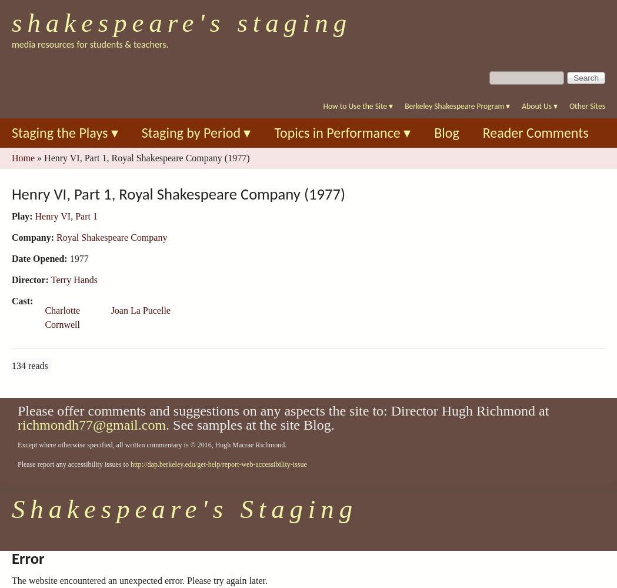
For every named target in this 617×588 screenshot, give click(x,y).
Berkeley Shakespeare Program (457, 106)
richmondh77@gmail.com (92, 425)
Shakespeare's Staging (182, 23)
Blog (446, 132)
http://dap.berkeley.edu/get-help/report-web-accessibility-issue (219, 464)
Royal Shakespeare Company (111, 237)
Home (23, 158)
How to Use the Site (358, 106)
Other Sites (587, 106)
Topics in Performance (342, 132)
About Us (540, 106)
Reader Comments (536, 132)
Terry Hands (74, 280)
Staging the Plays (65, 132)
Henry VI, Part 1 (66, 216)
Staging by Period (196, 132)
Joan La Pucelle (141, 310)
